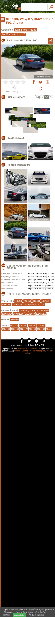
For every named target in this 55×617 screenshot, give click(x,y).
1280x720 (23, 310)
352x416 (14, 325)
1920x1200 (41, 314)
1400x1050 (28, 304)
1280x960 (6, 304)
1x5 (37, 97)
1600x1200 (40, 304)
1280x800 (33, 310)
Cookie (17, 351)
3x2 (41, 97)
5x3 (46, 97)
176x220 (41, 325)
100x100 (41, 329)
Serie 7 (14, 34)
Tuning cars (21, 30)
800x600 (36, 301)
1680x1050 (18, 314)
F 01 (23, 34)
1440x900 (44, 310)
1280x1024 (17, 304)
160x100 (6, 329)
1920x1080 (30, 314)
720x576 (27, 301)
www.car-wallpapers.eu (28, 349)
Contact (25, 351)
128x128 (24, 329)
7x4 (51, 97)
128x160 (15, 329)
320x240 (23, 325)
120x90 (32, 329)
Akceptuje (19, 615)
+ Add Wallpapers (37, 351)
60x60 (49, 329)
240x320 (32, 325)
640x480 (18, 301)
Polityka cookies (36, 614)
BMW (5, 34)
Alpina (33, 30)
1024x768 (46, 301)
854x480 (15, 320)
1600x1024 (7, 314)
